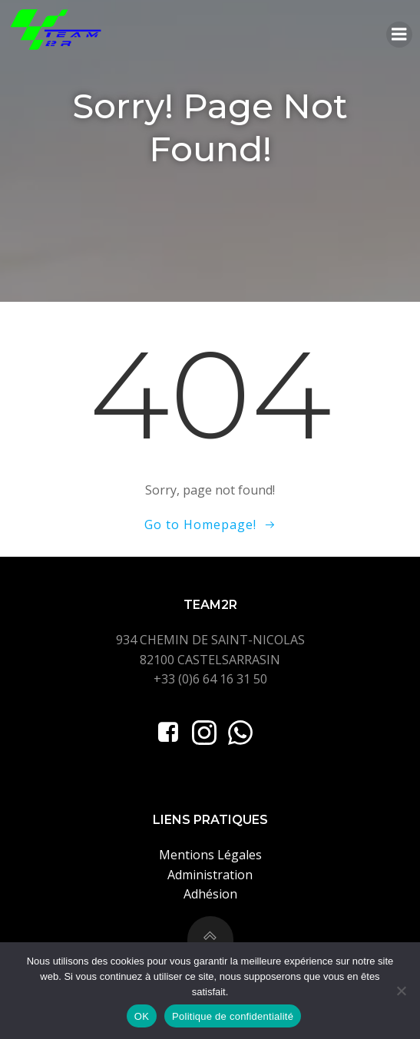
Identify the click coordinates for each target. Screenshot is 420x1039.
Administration (210, 874)
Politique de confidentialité (232, 1016)
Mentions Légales (210, 854)
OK (141, 1016)
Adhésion (210, 893)
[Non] (400, 990)
